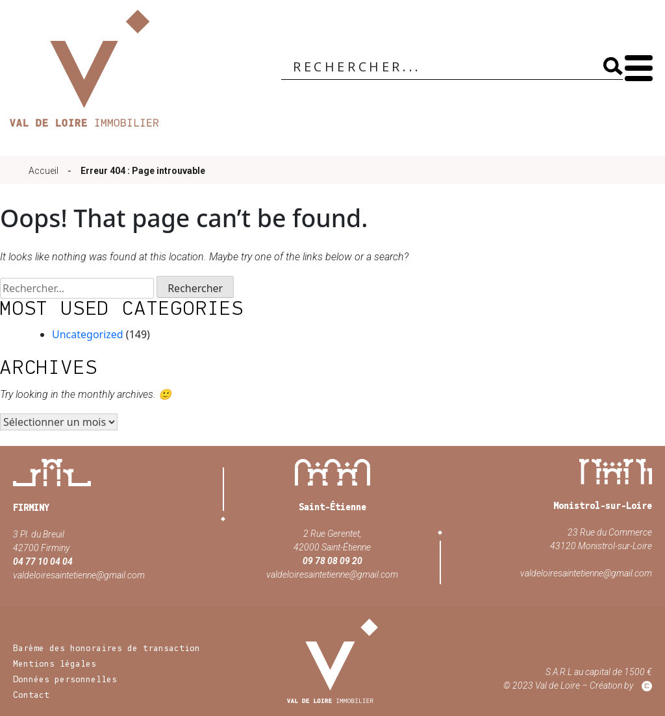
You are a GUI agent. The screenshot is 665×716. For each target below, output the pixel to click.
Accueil (43, 171)
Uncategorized (87, 334)
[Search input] (442, 67)
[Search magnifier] (613, 66)
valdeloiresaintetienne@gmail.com (79, 575)
